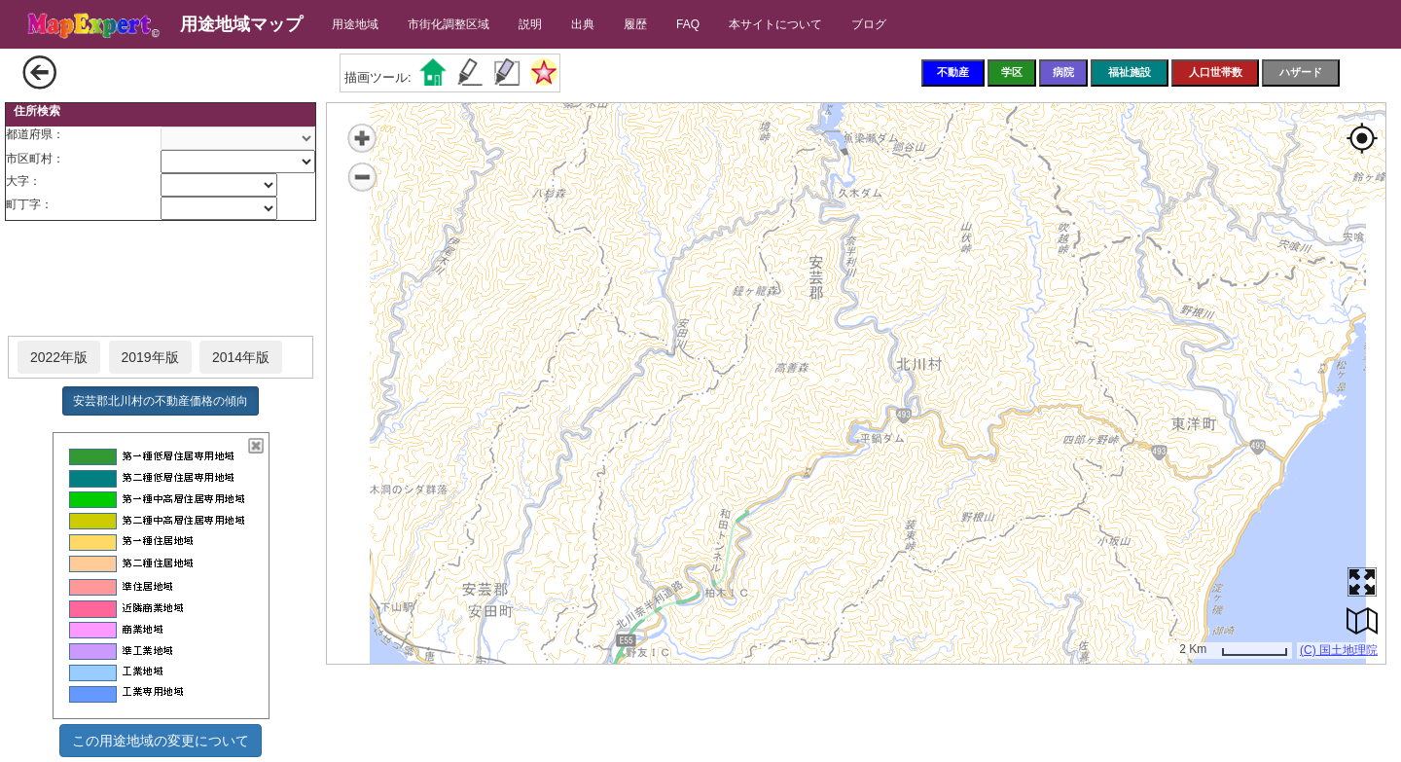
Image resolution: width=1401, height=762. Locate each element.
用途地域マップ (241, 24)
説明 (530, 24)
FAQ (688, 24)
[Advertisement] (160, 279)
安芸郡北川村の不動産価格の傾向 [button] (160, 401)
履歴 (635, 24)
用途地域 (355, 24)
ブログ (868, 24)
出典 (582, 24)
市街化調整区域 (448, 24)
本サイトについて (775, 24)
